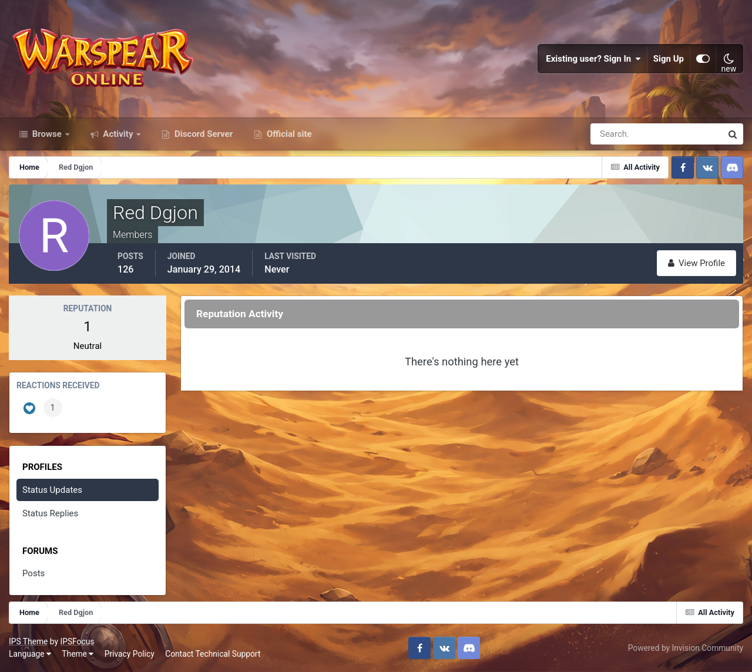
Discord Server (202, 134)
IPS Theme (28, 641)
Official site (287, 134)
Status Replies (50, 513)
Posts (33, 573)
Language (30, 653)
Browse (47, 134)
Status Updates (52, 490)
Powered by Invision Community (685, 648)
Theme (77, 653)
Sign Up (668, 58)
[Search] (615, 134)
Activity (118, 134)
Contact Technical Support (212, 653)
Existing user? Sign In (593, 58)
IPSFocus (77, 641)
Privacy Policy (130, 653)
